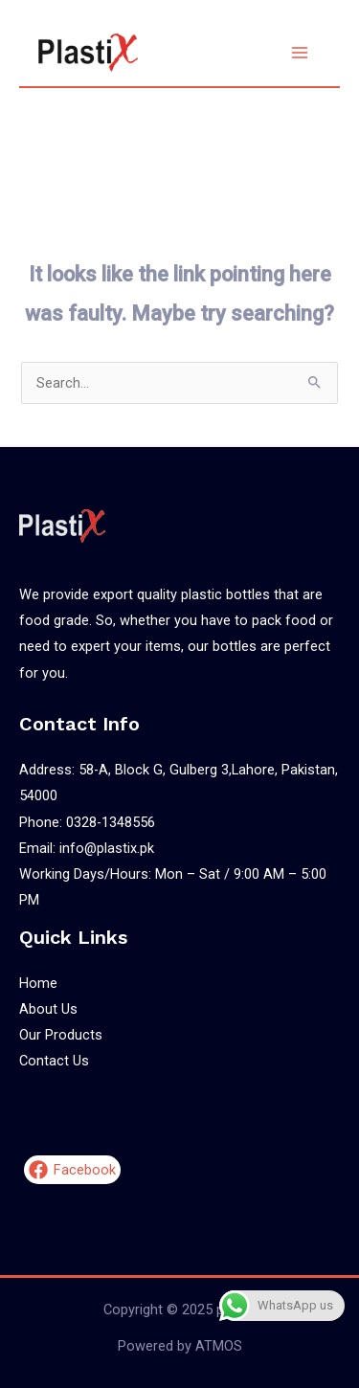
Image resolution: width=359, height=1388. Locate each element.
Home (38, 983)
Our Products (60, 1034)
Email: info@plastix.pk (86, 848)
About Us (48, 1009)
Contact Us (54, 1060)
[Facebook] (72, 1169)
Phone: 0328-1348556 (87, 822)
